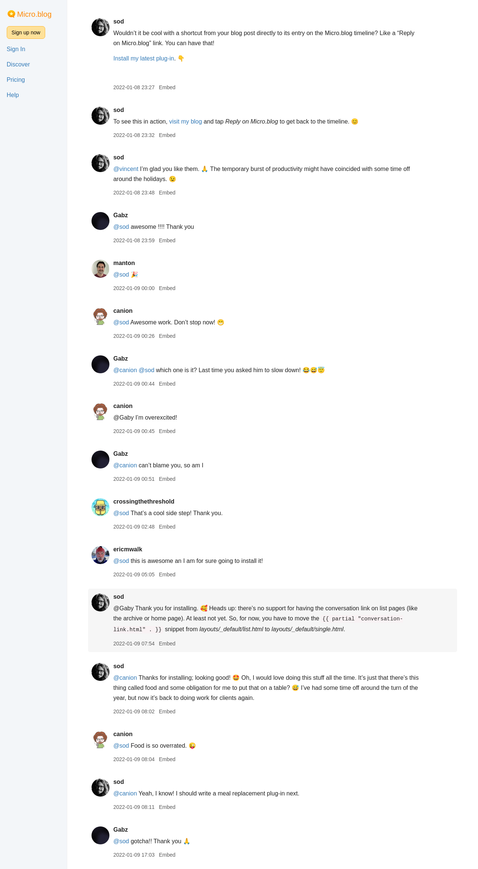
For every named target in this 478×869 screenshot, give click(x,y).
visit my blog (185, 121)
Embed (167, 87)
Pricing (16, 80)
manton (124, 263)
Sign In (16, 49)
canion (123, 311)
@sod (121, 227)
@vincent (125, 169)
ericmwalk (127, 549)
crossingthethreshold (143, 501)
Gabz (120, 215)
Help (13, 95)
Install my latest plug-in (143, 58)
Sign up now (26, 32)
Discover (18, 64)
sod (118, 21)
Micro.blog (34, 14)
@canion (125, 370)
